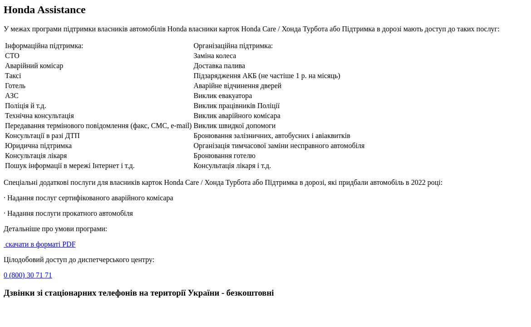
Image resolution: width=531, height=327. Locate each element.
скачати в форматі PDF (40, 244)
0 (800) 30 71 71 (28, 275)
